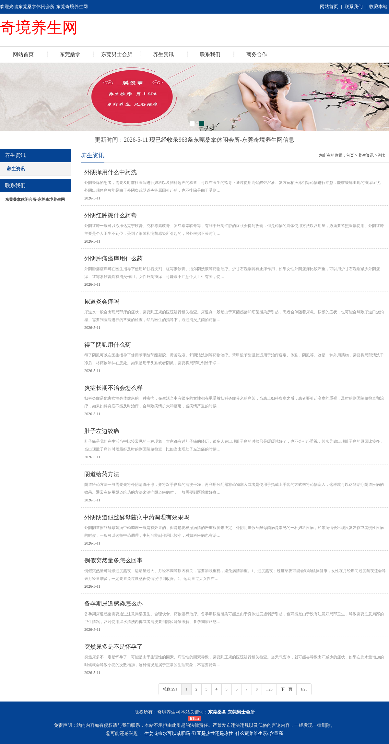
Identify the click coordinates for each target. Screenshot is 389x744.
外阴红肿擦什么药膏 (110, 215)
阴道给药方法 (101, 474)
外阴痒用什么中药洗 (110, 172)
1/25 (304, 689)
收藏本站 (378, 6)
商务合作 (256, 54)
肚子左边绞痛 (101, 431)
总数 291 (170, 689)
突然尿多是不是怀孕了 (113, 646)
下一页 (286, 689)
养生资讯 (163, 54)
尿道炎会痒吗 (101, 301)
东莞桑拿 (70, 54)
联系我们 (354, 6)
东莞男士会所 (116, 54)
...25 (269, 689)
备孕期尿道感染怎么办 (113, 603)
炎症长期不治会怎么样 (113, 388)
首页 (350, 155)
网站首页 (329, 6)
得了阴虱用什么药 (107, 345)
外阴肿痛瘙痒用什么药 (113, 258)
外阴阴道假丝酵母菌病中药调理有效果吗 (136, 517)
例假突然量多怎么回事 (113, 560)
